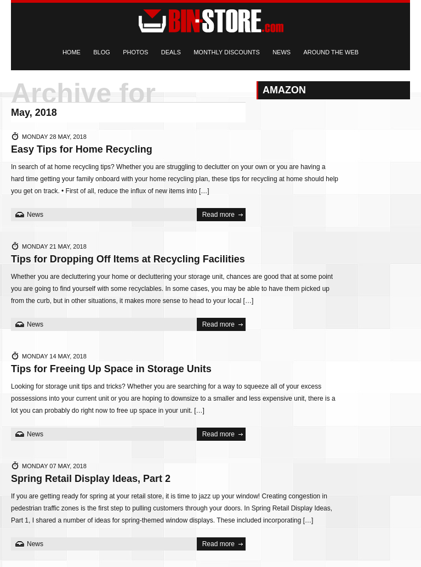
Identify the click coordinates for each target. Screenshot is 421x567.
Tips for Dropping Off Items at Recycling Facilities (128, 259)
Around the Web (331, 52)
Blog (101, 52)
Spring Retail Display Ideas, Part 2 (90, 478)
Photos (135, 52)
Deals (171, 52)
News (281, 52)
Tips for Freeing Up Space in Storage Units (111, 368)
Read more (218, 214)
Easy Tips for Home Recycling (81, 149)
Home (71, 52)
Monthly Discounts (227, 52)
